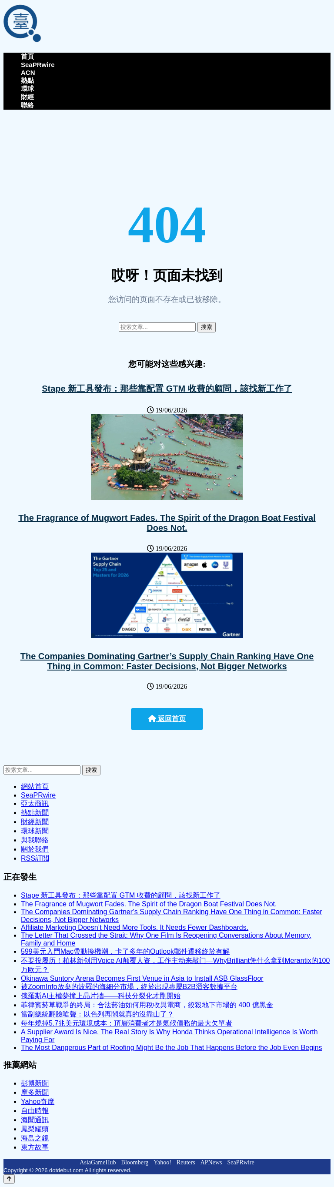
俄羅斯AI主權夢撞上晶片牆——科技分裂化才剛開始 (100, 995)
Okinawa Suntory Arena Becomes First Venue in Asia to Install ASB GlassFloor (142, 978)
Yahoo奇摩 (37, 1101)
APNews (211, 1162)
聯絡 (27, 105)
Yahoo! (162, 1162)
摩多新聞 (35, 1092)
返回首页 (167, 718)
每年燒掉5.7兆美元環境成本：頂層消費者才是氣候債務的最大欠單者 (126, 1023)
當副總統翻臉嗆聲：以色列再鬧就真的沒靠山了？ (97, 1014)
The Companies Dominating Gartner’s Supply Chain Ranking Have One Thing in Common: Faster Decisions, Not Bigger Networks (167, 661)
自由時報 (35, 1110)
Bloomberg (135, 1162)
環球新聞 (35, 831)
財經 (27, 97)
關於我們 (35, 849)
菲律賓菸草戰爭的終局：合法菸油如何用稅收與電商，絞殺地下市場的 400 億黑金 (147, 1005)
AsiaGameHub (98, 1162)
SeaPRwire (38, 64)
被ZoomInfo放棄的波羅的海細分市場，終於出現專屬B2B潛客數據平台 (129, 986)
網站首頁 (35, 786)
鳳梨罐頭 (35, 1129)
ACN (28, 72)
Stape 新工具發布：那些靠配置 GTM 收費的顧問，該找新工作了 (167, 388)
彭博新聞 (35, 1083)
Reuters (186, 1162)
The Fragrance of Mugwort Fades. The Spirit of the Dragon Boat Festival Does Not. (166, 523)
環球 (27, 88)
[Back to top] (9, 1179)
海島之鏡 (35, 1138)
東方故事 (35, 1147)
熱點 (27, 80)
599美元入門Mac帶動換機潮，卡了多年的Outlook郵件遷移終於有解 (125, 951)
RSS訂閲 (35, 858)
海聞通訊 (35, 1119)
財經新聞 (35, 821)
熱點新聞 (35, 812)
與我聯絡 (35, 840)
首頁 (27, 56)
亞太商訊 (35, 803)
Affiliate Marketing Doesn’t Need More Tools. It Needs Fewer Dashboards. (134, 927)
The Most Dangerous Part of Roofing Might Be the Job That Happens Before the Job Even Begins (171, 1047)
